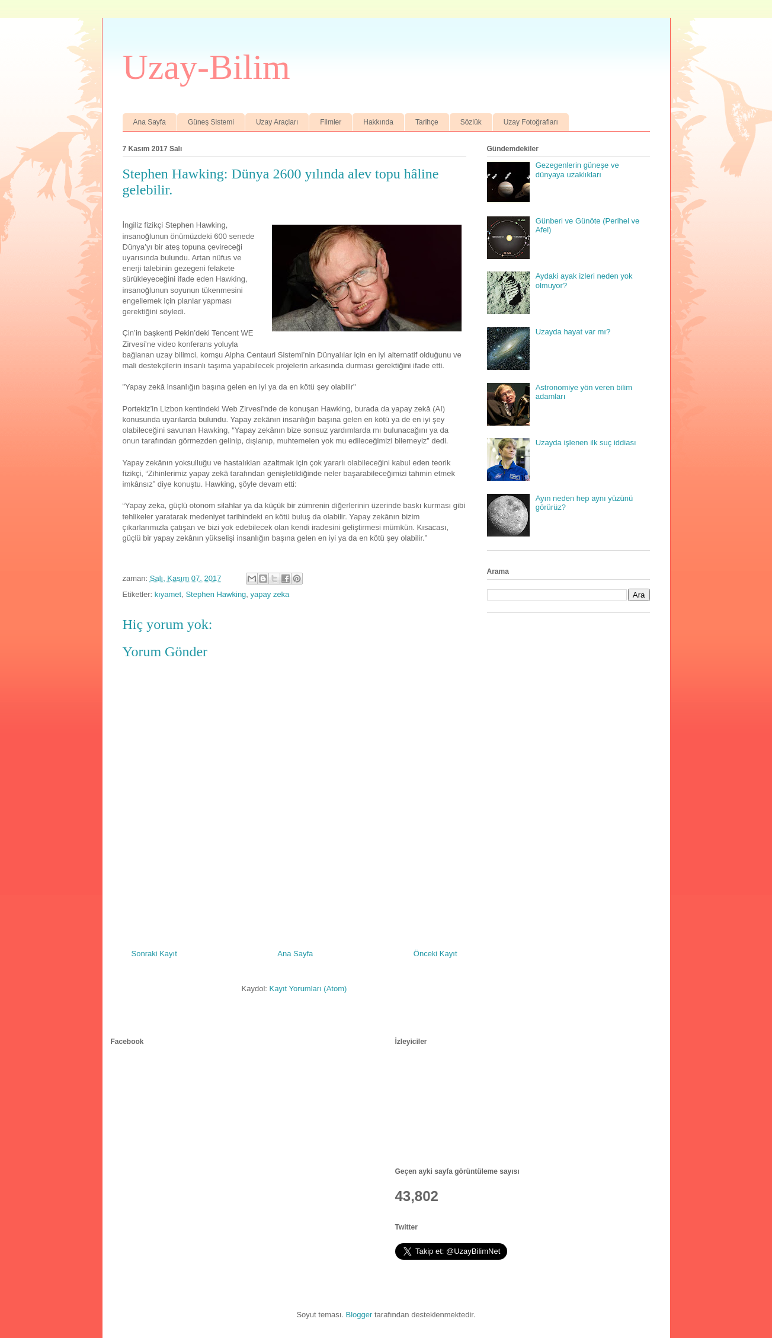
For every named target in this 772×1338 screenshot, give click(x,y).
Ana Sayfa (149, 122)
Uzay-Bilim (206, 67)
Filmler (330, 122)
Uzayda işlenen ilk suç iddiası (586, 442)
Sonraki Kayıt (154, 953)
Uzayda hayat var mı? (573, 331)
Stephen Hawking (215, 594)
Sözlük (471, 122)
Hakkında (378, 122)
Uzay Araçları (277, 122)
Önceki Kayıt (435, 953)
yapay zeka (270, 594)
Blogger (359, 1314)
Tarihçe (426, 122)
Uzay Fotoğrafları (531, 122)
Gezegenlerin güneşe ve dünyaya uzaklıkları (577, 170)
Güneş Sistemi (211, 122)
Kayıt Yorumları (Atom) (308, 988)
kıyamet (168, 594)
